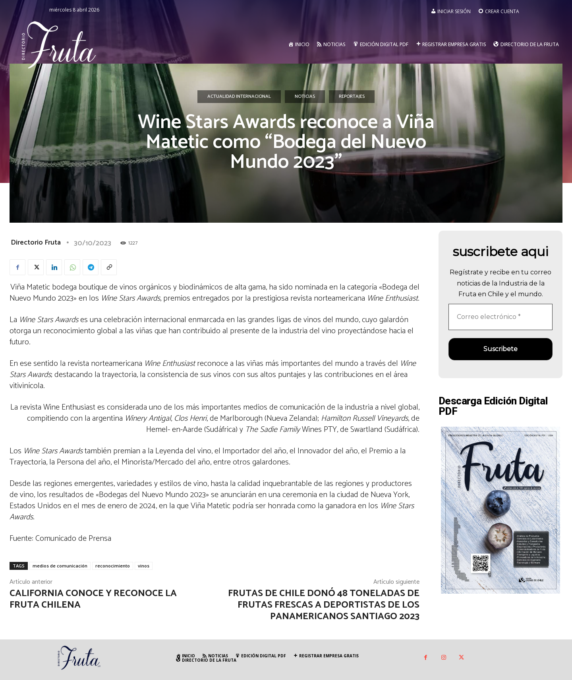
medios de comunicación (60, 566)
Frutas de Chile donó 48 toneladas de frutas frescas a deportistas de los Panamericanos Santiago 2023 (323, 605)
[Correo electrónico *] (500, 317)
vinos (143, 566)
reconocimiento (112, 566)
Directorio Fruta (36, 243)
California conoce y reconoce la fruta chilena (93, 599)
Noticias (305, 96)
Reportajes (352, 96)
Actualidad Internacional (239, 96)
